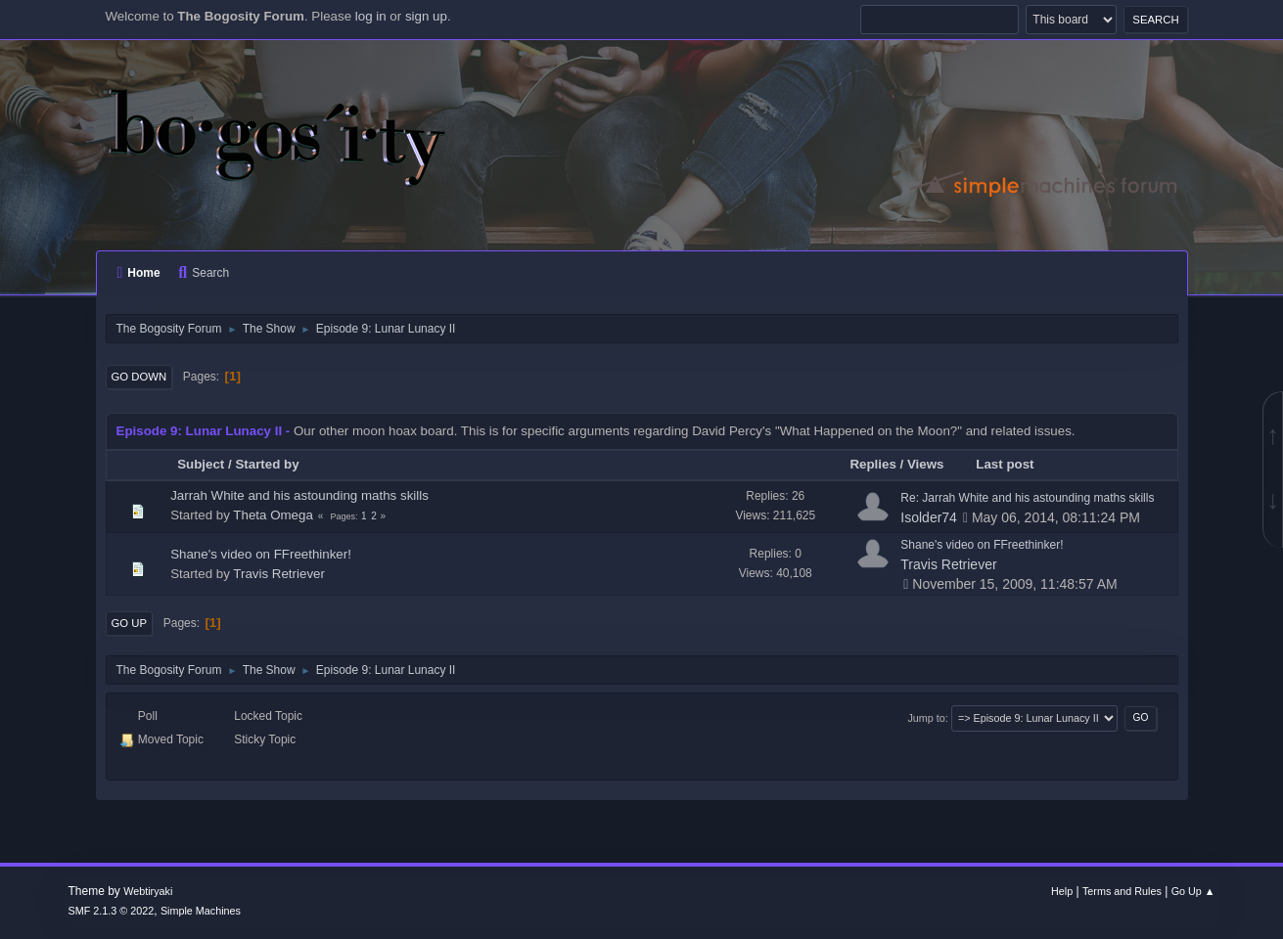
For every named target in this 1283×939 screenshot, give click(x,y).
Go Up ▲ (1193, 891)
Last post (1013, 464)
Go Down (139, 376)
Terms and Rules (1122, 891)
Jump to (925, 718)
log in (371, 16)
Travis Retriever (279, 573)
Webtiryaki (147, 891)
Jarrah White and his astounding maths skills (299, 495)
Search (203, 273)
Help (1062, 891)
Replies (872, 464)
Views (925, 464)
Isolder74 (928, 517)
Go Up (130, 623)
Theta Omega (273, 515)
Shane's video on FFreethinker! (260, 554)
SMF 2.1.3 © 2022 (112, 911)
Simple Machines (200, 911)
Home (138, 273)
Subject (200, 464)
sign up (426, 16)
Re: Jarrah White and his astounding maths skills (1027, 498)
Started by (266, 464)
